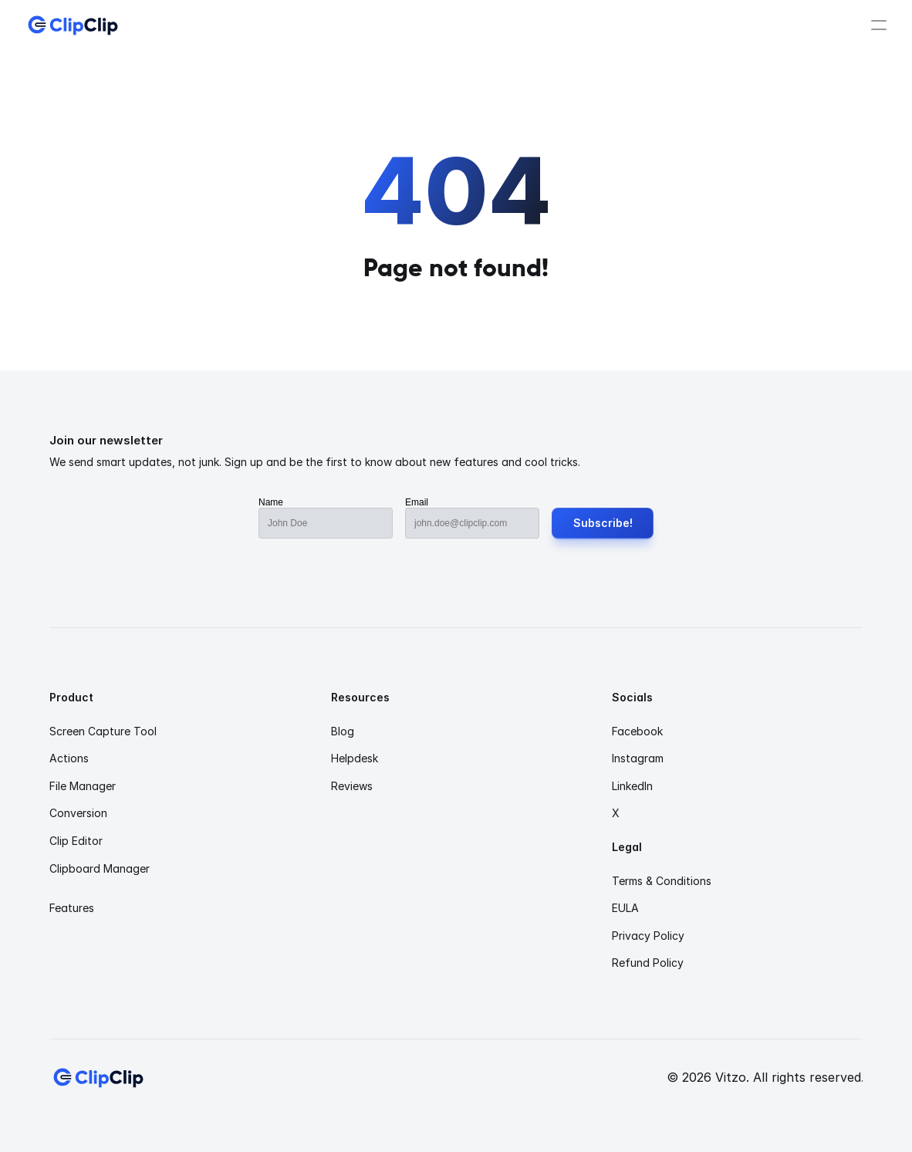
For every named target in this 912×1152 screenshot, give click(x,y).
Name (270, 502)
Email (416, 502)
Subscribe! (603, 522)
